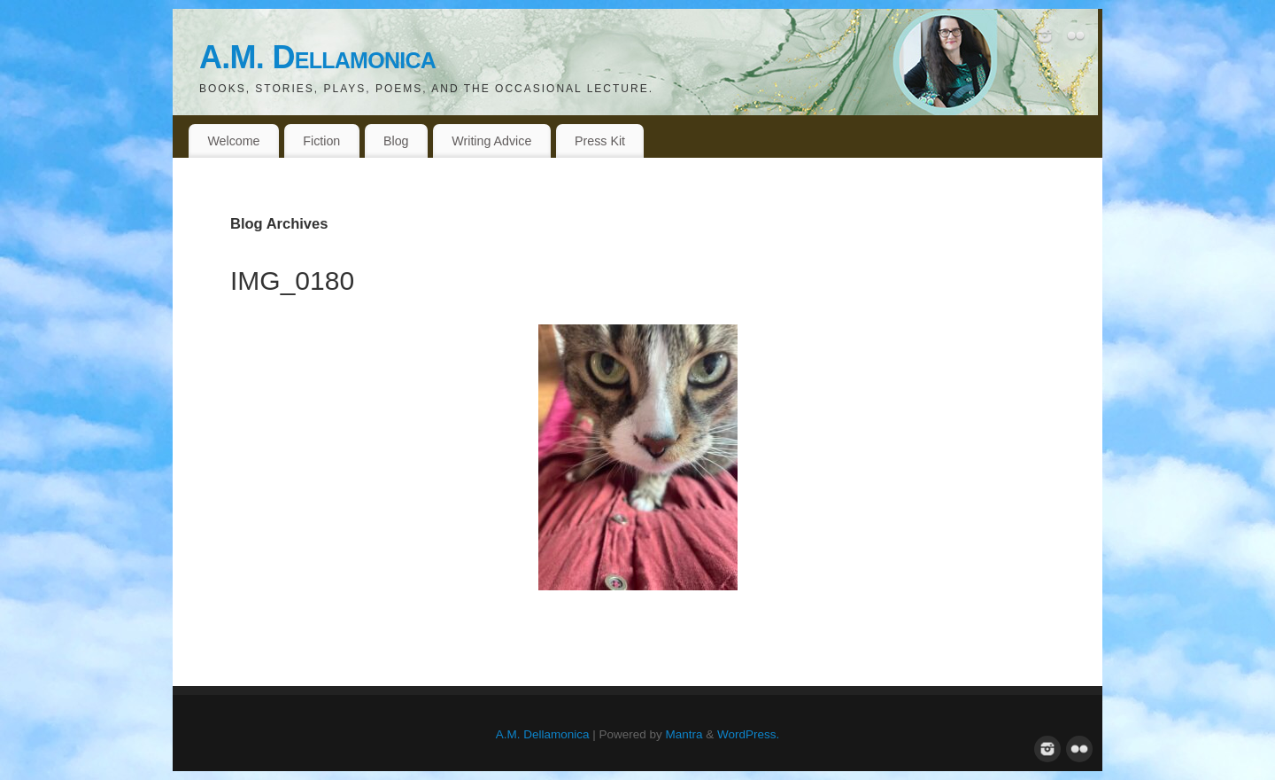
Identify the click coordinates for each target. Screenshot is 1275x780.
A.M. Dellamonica (317, 57)
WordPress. (748, 734)
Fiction (321, 141)
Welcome (233, 141)
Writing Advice (491, 141)
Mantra (684, 734)
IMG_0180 (292, 280)
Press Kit (600, 141)
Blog (396, 141)
